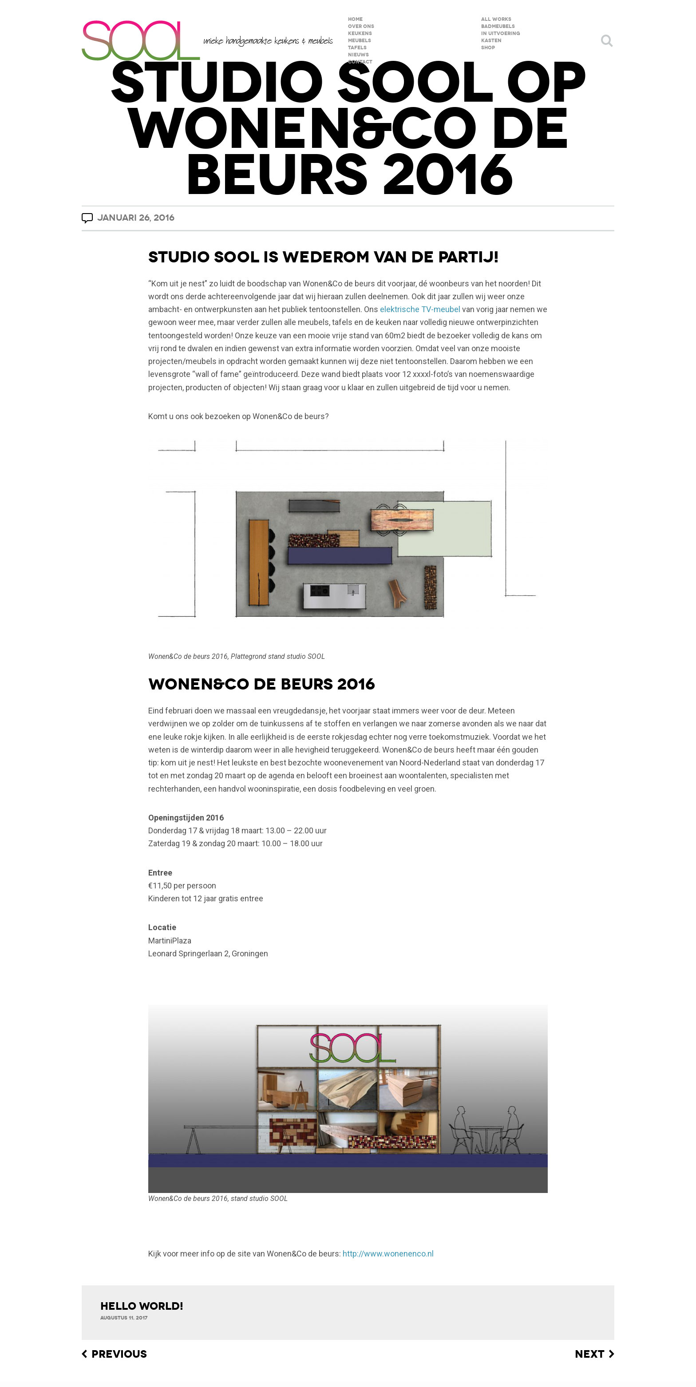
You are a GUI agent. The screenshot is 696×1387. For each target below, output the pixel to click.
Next (590, 1354)
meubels (359, 40)
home (355, 19)
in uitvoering (500, 33)
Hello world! (141, 1306)
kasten (491, 40)
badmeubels (498, 26)
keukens (360, 33)
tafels (357, 47)
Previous (119, 1354)
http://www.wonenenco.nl (388, 1253)
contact (360, 61)
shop (488, 47)
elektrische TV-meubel (420, 309)
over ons (361, 26)
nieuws (358, 54)
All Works (496, 19)
